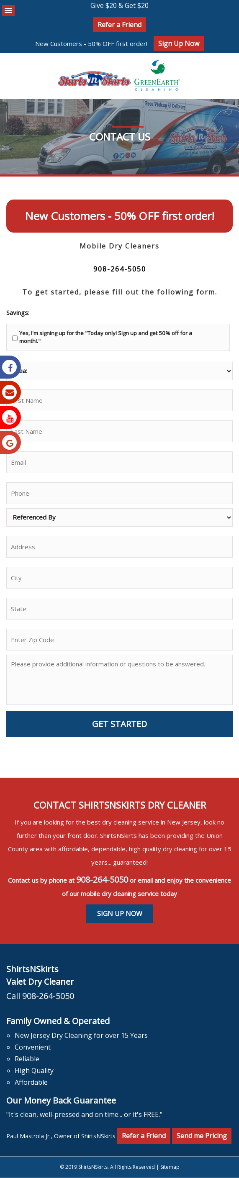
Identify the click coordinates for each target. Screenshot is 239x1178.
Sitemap (170, 1166)
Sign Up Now (178, 43)
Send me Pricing (202, 1135)
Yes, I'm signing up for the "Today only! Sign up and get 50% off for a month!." (105, 337)
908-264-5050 (119, 269)
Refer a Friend (119, 24)
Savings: (17, 313)
